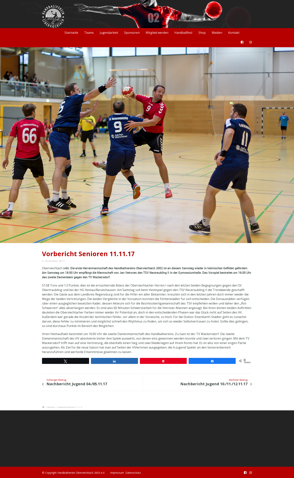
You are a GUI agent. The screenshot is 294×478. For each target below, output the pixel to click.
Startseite (71, 33)
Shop (202, 33)
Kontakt (233, 33)
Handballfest (183, 33)
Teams (89, 33)
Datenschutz (133, 472)
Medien (217, 33)
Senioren (51, 407)
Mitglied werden (157, 33)
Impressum (117, 472)
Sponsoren (132, 33)
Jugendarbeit (109, 33)
